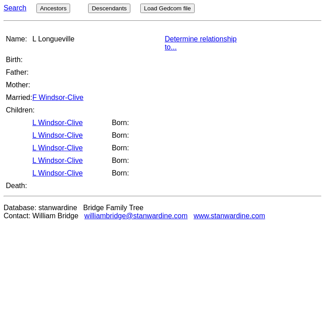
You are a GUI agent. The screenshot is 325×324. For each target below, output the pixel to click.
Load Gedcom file (167, 8)
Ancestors (53, 8)
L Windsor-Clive (57, 122)
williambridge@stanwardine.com (136, 216)
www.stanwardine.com (229, 216)
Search (15, 8)
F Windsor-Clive (58, 97)
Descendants (109, 8)
